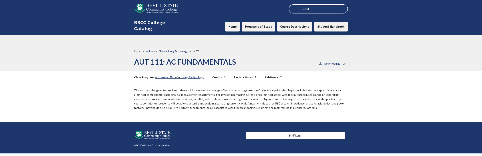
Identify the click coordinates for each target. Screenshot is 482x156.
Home (232, 27)
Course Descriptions (294, 27)
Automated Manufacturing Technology (167, 51)
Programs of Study (258, 27)
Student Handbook (331, 27)
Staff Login (295, 135)
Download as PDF (332, 63)
